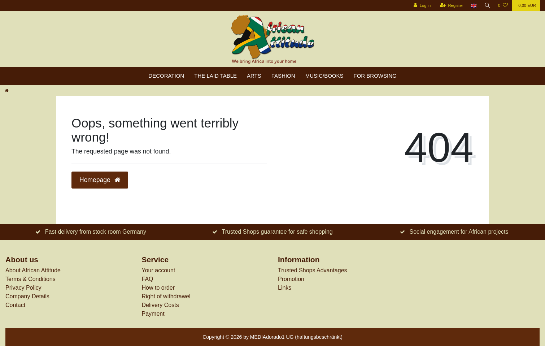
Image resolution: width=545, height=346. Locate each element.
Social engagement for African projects (459, 232)
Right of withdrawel (166, 296)
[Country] (473, 5)
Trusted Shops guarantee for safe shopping (277, 232)
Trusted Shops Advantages (312, 270)
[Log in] (421, 5)
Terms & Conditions (30, 279)
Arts (254, 76)
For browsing (375, 76)
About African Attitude (33, 270)
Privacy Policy (23, 288)
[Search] (487, 5)
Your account (158, 270)
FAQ (147, 279)
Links (284, 288)
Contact (15, 305)
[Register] (450, 5)
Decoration (166, 76)
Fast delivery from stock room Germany (95, 232)
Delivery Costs (160, 305)
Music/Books (324, 76)
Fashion (283, 76)
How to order (158, 288)
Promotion (291, 279)
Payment (153, 314)
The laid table (215, 76)
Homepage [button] (99, 179)
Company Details (27, 296)
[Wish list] (503, 5)
